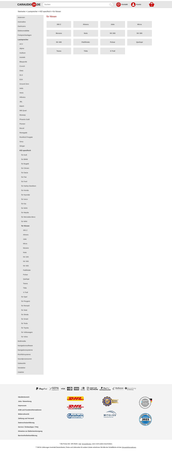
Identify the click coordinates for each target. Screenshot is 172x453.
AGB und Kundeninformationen (29, 410)
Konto (138, 4)
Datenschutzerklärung (26, 423)
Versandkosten (86, 444)
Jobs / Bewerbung (25, 401)
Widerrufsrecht (23, 414)
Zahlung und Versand (26, 418)
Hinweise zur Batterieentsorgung (30, 431)
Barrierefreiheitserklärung (27, 435)
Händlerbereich (23, 397)
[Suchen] (76, 4)
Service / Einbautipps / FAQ (28, 427)
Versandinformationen (129, 447)
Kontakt (125, 4)
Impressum (22, 405)
